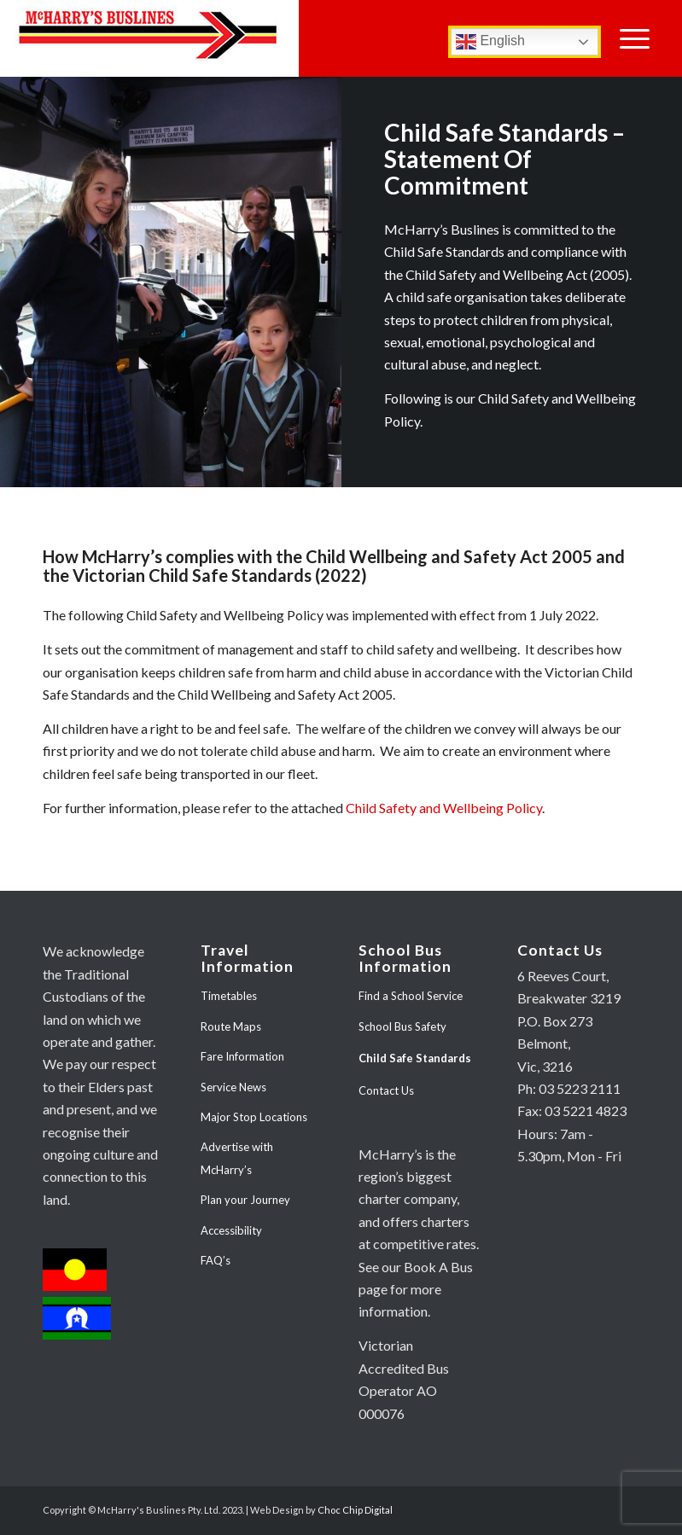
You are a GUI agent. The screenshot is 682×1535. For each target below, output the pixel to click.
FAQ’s (215, 1260)
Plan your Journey (245, 1199)
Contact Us (386, 1090)
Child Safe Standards (414, 1058)
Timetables (229, 996)
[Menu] (635, 38)
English (490, 42)
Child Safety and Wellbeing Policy (444, 807)
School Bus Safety (402, 1026)
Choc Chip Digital (355, 1509)
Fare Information (242, 1056)
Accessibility (231, 1230)
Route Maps (231, 1026)
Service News (233, 1087)
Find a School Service (410, 996)
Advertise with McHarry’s (237, 1158)
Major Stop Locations (254, 1117)
